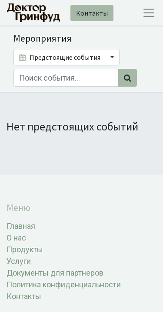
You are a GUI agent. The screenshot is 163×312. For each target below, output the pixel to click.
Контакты (92, 13)
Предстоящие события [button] (60, 57)
